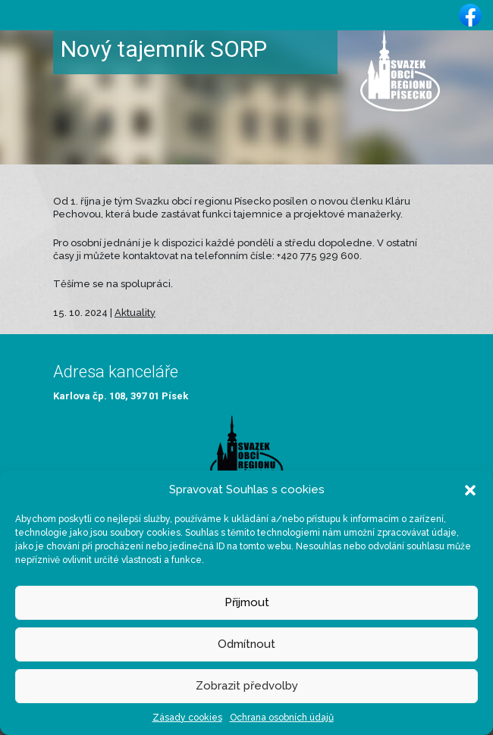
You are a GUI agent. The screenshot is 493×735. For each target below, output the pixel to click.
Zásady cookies (187, 717)
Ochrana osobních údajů (282, 717)
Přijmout (247, 602)
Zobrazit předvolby (247, 686)
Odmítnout (246, 644)
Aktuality (135, 312)
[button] (470, 489)
